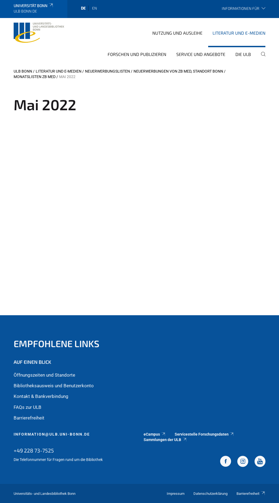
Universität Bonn (34, 5)
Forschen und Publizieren (137, 54)
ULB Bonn (23, 71)
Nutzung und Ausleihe (177, 32)
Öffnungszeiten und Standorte (44, 375)
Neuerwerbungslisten (107, 71)
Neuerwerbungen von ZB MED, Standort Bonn (178, 71)
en (94, 8)
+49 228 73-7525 (34, 450)
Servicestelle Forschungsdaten (204, 434)
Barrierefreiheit (29, 418)
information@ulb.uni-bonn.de (52, 434)
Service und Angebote (200, 54)
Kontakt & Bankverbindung (41, 396)
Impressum (175, 494)
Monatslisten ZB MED (35, 77)
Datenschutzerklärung (210, 494)
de (83, 8)
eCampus (155, 434)
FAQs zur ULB (27, 407)
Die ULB (243, 54)
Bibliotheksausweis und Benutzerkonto (54, 385)
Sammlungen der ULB (165, 439)
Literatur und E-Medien (239, 32)
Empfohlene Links (56, 343)
